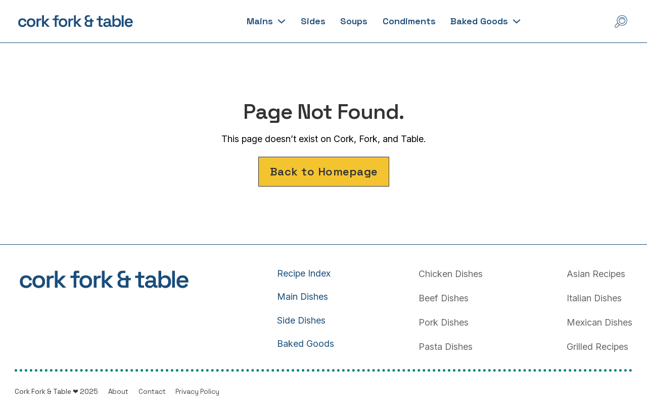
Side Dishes (301, 320)
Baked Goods (479, 21)
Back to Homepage (324, 171)
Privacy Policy (197, 391)
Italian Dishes (594, 298)
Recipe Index (304, 273)
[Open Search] (621, 21)
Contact (152, 391)
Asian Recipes (596, 273)
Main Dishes (302, 296)
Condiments (409, 21)
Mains (260, 21)
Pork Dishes (444, 322)
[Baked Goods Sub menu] (516, 21)
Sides (313, 21)
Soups (353, 21)
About (118, 391)
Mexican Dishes (599, 322)
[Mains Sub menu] (281, 21)
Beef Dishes (444, 298)
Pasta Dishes (446, 346)
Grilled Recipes (597, 346)
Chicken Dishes (451, 273)
